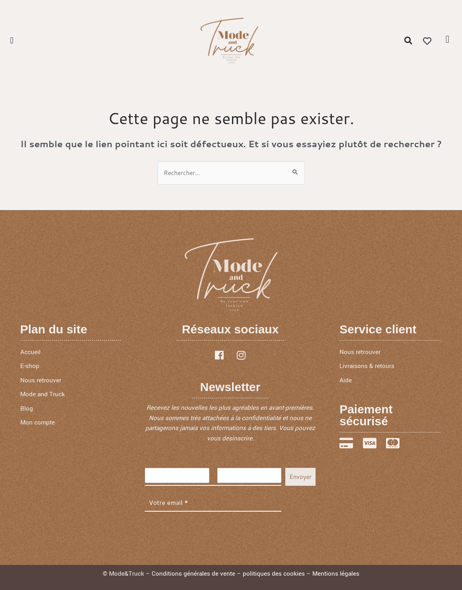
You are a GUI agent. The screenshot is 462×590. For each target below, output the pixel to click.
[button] (12, 40)
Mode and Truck (42, 394)
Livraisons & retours (366, 366)
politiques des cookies (274, 573)
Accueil (30, 352)
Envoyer (300, 477)
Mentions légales (335, 573)
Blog (26, 408)
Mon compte (37, 422)
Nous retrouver (40, 380)
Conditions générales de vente (193, 573)
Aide (345, 380)
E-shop (29, 366)
